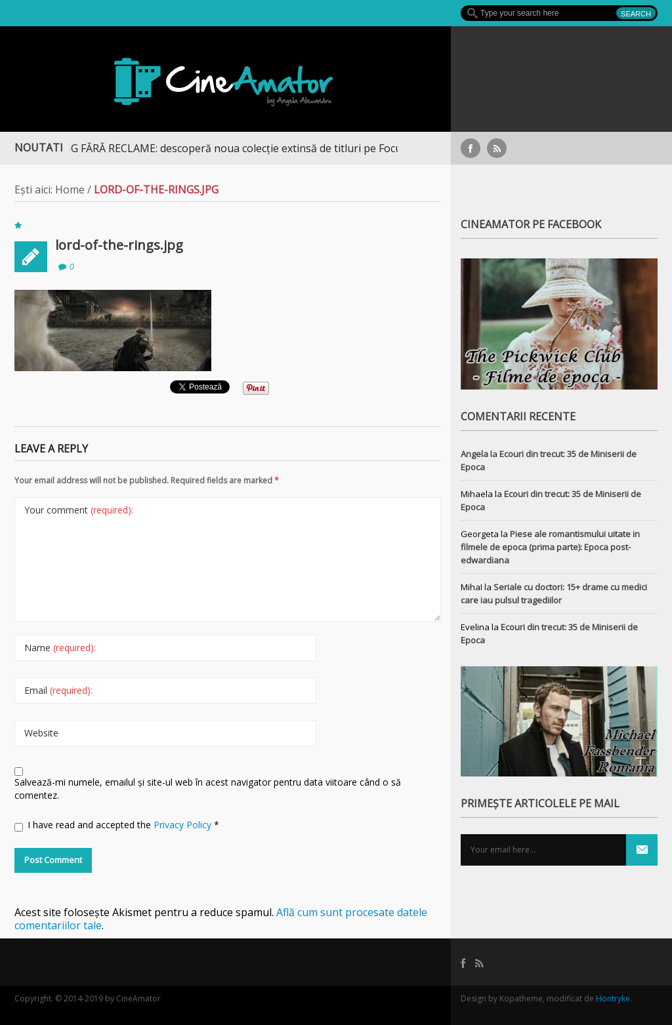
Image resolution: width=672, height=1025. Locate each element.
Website (41, 733)
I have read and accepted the (116, 825)
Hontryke (613, 998)
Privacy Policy (184, 824)
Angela (474, 454)
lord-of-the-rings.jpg (119, 245)
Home (70, 189)
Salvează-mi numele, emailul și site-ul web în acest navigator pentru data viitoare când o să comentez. (207, 788)
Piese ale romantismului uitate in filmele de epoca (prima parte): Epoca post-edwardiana (550, 547)
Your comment (78, 510)
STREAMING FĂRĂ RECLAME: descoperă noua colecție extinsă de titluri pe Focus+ (223, 148)
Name (60, 647)
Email (58, 690)
